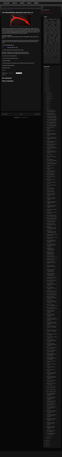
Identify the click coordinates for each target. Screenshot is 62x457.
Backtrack (58, 39)
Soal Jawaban (57, 31)
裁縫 (58, 62)
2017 (46, 84)
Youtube (56, 62)
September (49, 98)
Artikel (45, 27)
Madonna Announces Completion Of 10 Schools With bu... (50, 270)
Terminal (45, 31)
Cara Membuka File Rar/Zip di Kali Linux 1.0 (51, 256)
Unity (50, 62)
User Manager (51, 60)
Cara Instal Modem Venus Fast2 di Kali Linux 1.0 (51, 291)
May (47, 105)
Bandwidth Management (54, 41)
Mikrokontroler (46, 45)
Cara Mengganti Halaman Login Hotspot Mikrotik (51, 117)
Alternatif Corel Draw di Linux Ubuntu (51, 381)
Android (58, 26)
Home (21, 114)
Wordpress (52, 62)
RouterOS (58, 29)
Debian (50, 22)
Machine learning (52, 59)
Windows (58, 56)
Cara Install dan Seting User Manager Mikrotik (51, 122)
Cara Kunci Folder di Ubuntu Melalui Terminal (51, 305)
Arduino (48, 55)
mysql (45, 55)
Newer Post (4, 114)
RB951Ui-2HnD (53, 56)
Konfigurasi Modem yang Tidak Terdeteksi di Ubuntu (51, 202)
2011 (46, 442)
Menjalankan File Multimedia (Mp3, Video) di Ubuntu (50, 249)
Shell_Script (46, 48)
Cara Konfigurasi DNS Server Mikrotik (50, 431)
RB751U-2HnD (54, 52)
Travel (56, 33)
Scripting (56, 59)
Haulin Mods (48, 61)
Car (50, 55)
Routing (45, 50)
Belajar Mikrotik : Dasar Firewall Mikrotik (51, 402)
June (48, 103)
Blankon (58, 48)
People (53, 26)
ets (44, 46)
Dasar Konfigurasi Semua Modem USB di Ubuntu (51, 216)
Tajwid (49, 40)
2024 (46, 72)
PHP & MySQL (52, 35)
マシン (54, 57)
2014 (46, 89)
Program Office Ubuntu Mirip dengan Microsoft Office (51, 134)
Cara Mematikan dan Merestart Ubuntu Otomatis (50, 311)
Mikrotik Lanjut (47, 29)
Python (58, 49)
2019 (46, 80)
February (48, 436)
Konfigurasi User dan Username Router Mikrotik (50, 423)
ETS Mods (58, 57)
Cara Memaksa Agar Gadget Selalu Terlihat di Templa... (51, 340)
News (58, 19)
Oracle (59, 50)
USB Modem (46, 60)
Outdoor (49, 52)
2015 (46, 88)
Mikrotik (54, 23)
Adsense (55, 42)
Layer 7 (55, 55)
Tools (59, 59)
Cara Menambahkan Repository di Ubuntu (51, 111)
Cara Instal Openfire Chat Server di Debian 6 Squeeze (51, 407)
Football (45, 58)
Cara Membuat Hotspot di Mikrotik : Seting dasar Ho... (51, 327)
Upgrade (45, 49)
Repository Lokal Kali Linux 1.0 (50, 177)
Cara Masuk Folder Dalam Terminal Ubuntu (51, 278)
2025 (46, 70)
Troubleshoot (46, 33)
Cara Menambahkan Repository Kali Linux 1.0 (51, 262)
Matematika (50, 31)
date (54, 60)
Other (45, 56)
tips (55, 19)
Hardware (55, 27)
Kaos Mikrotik (53, 58)
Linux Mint (50, 27)
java (51, 57)
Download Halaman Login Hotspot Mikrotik (51, 142)
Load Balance (46, 59)
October (48, 96)
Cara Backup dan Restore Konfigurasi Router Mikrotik (51, 415)
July (47, 101)
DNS (54, 39)
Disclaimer (22, 3)
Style (49, 50)
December (49, 93)
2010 (46, 444)
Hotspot (53, 40)
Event (49, 49)
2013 (46, 91)
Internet (58, 20)
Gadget (45, 38)
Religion (45, 35)
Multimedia (52, 33)
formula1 (48, 57)
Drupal (50, 47)
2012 (46, 440)
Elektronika (50, 42)
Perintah (50, 36)
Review (45, 40)
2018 (46, 82)
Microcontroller (46, 62)
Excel (52, 55)
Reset (59, 52)
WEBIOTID (36, 3)
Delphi (55, 50)
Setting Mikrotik (53, 30)
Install (50, 26)
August (48, 100)
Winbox (52, 50)
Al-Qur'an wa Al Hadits (53, 48)
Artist (48, 30)
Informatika (53, 61)
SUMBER (4, 70)
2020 (46, 79)
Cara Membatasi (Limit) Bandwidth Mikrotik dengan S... (51, 241)
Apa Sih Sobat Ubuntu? (51, 389)
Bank (56, 60)
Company (47, 46)
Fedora (58, 30)
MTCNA (58, 55)
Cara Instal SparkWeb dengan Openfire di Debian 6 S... (50, 394)
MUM (59, 47)
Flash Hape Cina (49, 154)
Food (52, 47)
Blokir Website (53, 51)
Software (53, 38)
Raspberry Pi (54, 45)
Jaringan (46, 20)
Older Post (37, 114)
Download (58, 37)
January (48, 438)
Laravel (59, 61)
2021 (46, 77)
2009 (46, 445)
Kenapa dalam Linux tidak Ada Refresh (51, 334)
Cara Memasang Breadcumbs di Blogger (51, 160)
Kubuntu (45, 37)
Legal (52, 49)
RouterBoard (51, 37)
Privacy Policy (6, 3)
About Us (29, 3)
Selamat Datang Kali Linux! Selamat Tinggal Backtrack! (51, 297)
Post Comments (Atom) (23, 117)
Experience (51, 28)
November (49, 94)
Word (45, 57)
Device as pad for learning (48, 12)
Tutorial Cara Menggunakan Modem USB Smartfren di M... (51, 227)
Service (49, 38)
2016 (46, 86)
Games (52, 20)
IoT (56, 61)
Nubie (45, 30)
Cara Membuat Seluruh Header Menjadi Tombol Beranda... (51, 319)
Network (52, 24)
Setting (58, 36)
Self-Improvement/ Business (55, 46)
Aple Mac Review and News (52, 39)
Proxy (51, 45)
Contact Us (14, 3)
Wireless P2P (47, 51)
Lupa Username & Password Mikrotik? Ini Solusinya (51, 284)
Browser (58, 51)
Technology (46, 47)
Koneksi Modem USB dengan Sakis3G (50, 171)
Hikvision (48, 58)
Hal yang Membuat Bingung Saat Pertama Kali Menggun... (51, 354)
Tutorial (58, 45)
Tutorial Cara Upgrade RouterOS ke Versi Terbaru (50, 194)
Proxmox (55, 49)
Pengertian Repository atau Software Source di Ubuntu (51, 148)
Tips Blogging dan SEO (52, 33)
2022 (46, 75)
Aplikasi (46, 22)
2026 (46, 68)
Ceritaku (55, 34)
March (48, 108)
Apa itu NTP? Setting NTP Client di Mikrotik (51, 348)
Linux (6, 74)
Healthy (53, 29)
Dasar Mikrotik (57, 28)
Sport (59, 42)
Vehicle (54, 36)
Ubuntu (50, 19)
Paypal (48, 56)
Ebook (58, 34)
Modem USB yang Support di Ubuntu (50, 188)
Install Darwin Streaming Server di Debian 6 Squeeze (51, 373)
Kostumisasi (58, 58)
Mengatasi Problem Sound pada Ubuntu (51, 235)
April (48, 107)
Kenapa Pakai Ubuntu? (51, 386)
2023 (46, 73)
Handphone (55, 47)
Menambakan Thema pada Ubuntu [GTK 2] (51, 221)
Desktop (45, 42)
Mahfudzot (46, 52)
